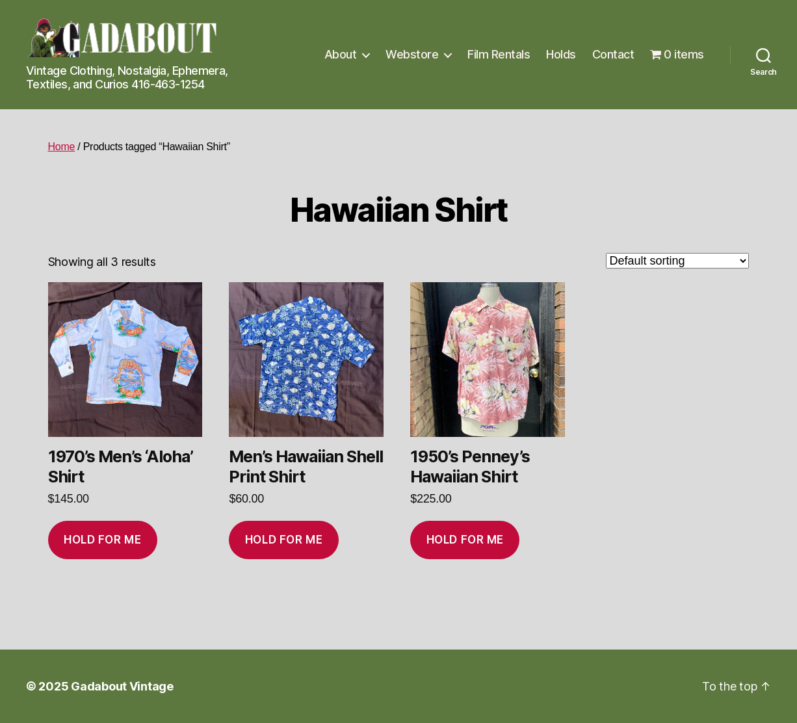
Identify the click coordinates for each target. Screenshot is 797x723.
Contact (613, 54)
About (340, 54)
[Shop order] (677, 261)
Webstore (411, 54)
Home (61, 146)
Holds (561, 54)
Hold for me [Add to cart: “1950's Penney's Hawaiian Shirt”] (465, 539)
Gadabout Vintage (122, 686)
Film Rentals (498, 54)
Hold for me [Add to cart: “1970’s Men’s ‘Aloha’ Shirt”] (102, 539)
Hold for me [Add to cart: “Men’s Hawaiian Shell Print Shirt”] (283, 539)
